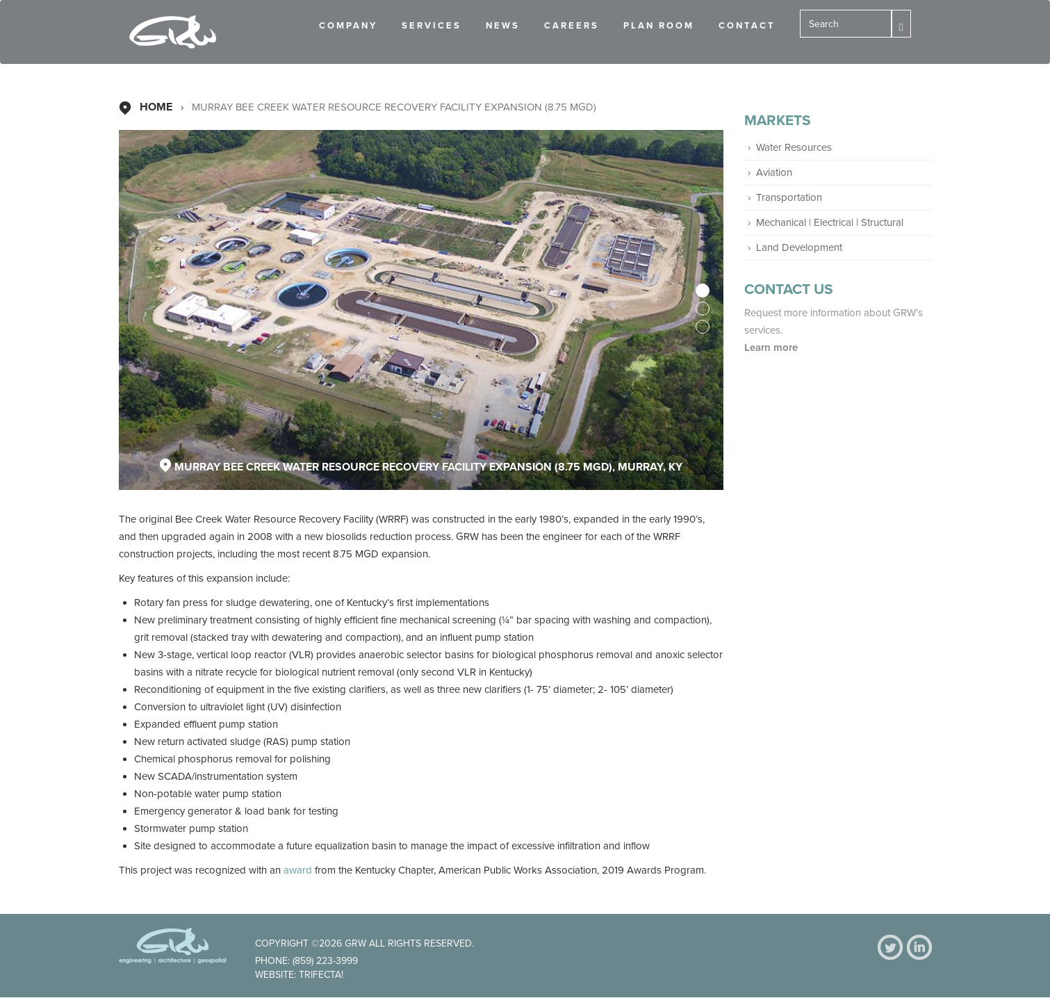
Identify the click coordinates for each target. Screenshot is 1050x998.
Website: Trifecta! (299, 975)
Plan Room (658, 25)
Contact (747, 25)
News (503, 25)
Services (431, 25)
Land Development (799, 247)
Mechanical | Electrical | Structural (829, 222)
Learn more (772, 347)
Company (348, 25)
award (299, 870)
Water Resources (794, 147)
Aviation (774, 172)
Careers (571, 25)
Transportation (789, 197)
